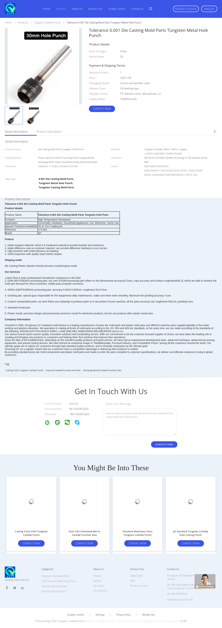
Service (97, 580)
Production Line (139, 585)
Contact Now (102, 108)
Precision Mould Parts (54, 591)
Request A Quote (186, 9)
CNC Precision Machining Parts (59, 581)
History (97, 575)
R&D (132, 580)
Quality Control (117, 8)
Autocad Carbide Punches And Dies (63, 370)
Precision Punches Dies (54, 586)
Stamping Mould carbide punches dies (102, 370)
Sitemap (100, 615)
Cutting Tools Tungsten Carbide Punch (24, 370)
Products (61, 8)
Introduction (100, 590)
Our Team (98, 585)
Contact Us (137, 8)
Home (46, 8)
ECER (184, 621)
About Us (77, 8)
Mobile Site (148, 615)
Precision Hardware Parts (56, 576)
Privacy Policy (123, 615)
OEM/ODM (136, 575)
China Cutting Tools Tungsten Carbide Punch (60, 621)
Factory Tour (96, 8)
